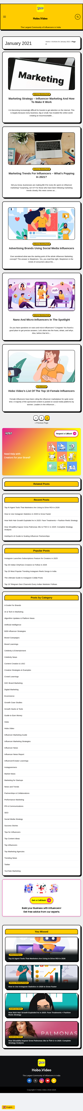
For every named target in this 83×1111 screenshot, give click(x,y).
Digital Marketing (11, 689)
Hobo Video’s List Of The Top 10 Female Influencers (41, 390)
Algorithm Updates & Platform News (19, 618)
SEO (6, 813)
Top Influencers (41, 386)
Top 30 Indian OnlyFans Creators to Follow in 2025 (25, 565)
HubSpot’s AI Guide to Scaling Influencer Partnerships (27, 536)
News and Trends (11, 787)
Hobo (6, 722)
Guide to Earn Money (13, 715)
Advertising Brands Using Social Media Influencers (41, 248)
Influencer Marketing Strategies (17, 741)
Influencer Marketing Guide (41, 94)
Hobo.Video (40, 18)
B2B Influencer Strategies (15, 631)
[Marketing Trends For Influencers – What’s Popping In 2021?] (41, 149)
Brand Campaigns (11, 638)
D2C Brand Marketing (13, 683)
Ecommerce (9, 696)
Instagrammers (10, 767)
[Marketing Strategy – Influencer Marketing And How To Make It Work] (41, 74)
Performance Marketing (14, 800)
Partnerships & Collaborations (16, 793)
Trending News (10, 858)
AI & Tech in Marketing (13, 612)
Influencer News (11, 748)
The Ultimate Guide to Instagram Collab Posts (23, 578)
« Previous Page (41, 423)
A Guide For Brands (12, 605)
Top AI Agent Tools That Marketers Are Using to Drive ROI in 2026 (32, 507)
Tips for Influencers (12, 832)
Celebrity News (10, 657)
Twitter (7, 864)
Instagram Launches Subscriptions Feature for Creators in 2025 (31, 558)
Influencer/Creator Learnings (16, 761)
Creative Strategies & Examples (17, 670)
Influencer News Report (14, 754)
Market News (9, 774)
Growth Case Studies (13, 702)
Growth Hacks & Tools (13, 709)
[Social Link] (29, 1080)
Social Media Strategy (13, 819)
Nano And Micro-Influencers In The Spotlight (41, 319)
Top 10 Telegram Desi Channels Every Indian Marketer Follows (30, 584)
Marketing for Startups (13, 780)
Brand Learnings (11, 644)
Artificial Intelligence (12, 625)
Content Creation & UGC (14, 664)
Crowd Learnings (11, 677)
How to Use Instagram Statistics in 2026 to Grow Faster (27, 514)
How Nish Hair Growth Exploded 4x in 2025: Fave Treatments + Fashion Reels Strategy (41, 520)
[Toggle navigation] (4, 16)
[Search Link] (77, 17)
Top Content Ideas (12, 838)
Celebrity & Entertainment (15, 651)
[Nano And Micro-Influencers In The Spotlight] (41, 295)
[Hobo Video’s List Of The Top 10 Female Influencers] (41, 366)
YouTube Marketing (12, 871)
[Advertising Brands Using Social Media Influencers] (41, 224)
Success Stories (11, 826)
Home (48, 42)
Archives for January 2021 (61, 42)
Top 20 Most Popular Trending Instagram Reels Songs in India (30, 571)
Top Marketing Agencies (14, 851)
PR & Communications (13, 806)
